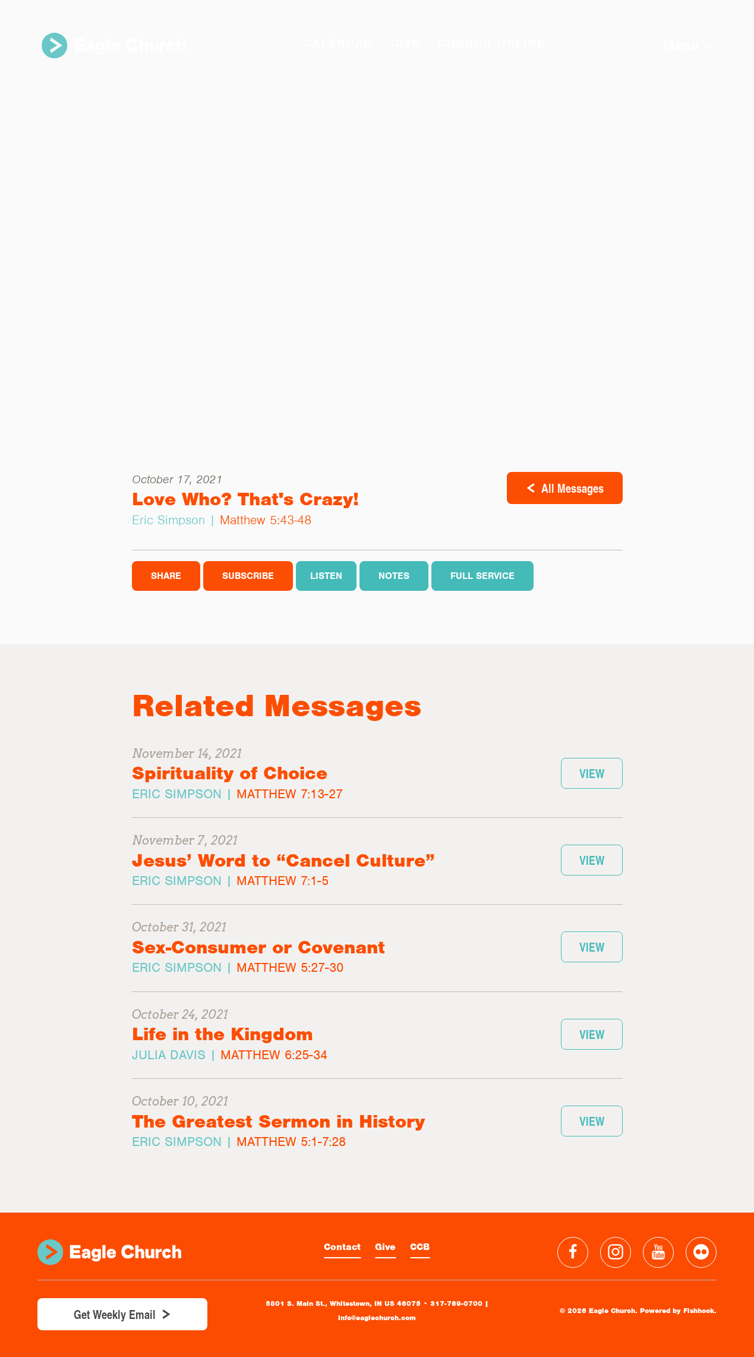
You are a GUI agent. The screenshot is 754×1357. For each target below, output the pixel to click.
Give (385, 1247)
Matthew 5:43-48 (265, 520)
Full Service (482, 576)
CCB (420, 1247)
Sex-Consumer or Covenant (258, 947)
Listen (326, 576)
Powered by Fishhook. (678, 1310)
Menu (687, 45)
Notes (393, 576)
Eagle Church (113, 45)
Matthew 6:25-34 (273, 1055)
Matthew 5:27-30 (289, 967)
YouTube (658, 1252)
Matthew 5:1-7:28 (291, 1142)
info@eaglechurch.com (377, 1318)
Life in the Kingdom (222, 1034)
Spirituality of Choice (229, 773)
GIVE (405, 43)
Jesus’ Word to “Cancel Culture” (283, 860)
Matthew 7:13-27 (289, 794)
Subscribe (248, 576)
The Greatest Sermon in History (278, 1121)
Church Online (491, 43)
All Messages (572, 488)
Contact (342, 1247)
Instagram (615, 1252)
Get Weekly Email (115, 1314)
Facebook (572, 1252)
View (591, 773)
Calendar (338, 43)
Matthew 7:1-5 (282, 881)
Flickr (701, 1252)
